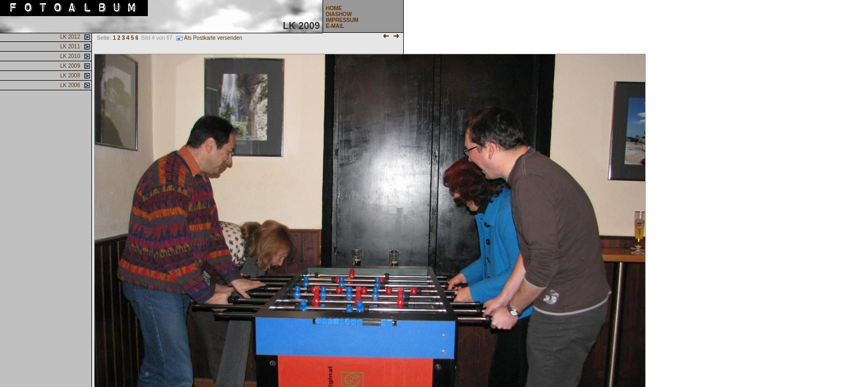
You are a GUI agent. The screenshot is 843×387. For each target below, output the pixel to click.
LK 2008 (69, 75)
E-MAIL (335, 26)
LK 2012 (69, 37)
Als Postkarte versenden (209, 38)
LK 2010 (69, 56)
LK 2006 (69, 85)
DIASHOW (339, 14)
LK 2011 (69, 46)
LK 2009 (69, 66)
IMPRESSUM (342, 20)
